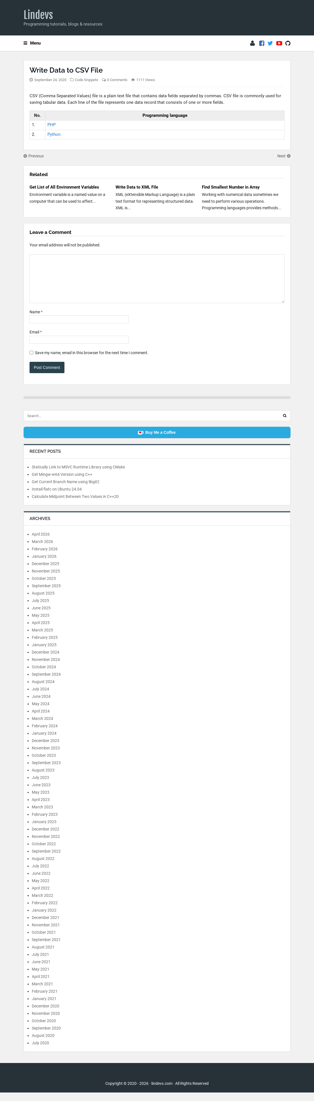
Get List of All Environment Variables (64, 187)
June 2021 (41, 970)
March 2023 (42, 815)
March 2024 (42, 727)
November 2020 (46, 1022)
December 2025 (45, 572)
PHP (51, 124)
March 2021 (42, 992)
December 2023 (45, 749)
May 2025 (40, 624)
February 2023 (45, 823)
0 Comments (117, 80)
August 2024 (43, 690)
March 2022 (42, 904)
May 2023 (40, 800)
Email (36, 340)
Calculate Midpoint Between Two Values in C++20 (75, 505)
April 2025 (41, 631)
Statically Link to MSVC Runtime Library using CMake (78, 475)
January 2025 (44, 653)
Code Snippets (86, 80)
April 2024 (41, 719)
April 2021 (41, 985)
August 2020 (43, 1044)
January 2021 (44, 1007)
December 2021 (45, 926)
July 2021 (40, 963)
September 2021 (46, 948)
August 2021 (43, 955)
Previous (34, 156)
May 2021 (40, 977)
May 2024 (40, 712)
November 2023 (46, 756)
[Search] (284, 424)
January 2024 (44, 741)
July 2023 (40, 786)
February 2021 (45, 1000)
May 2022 (40, 889)
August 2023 (43, 778)
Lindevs (38, 15)
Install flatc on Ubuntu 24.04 (57, 497)
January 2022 (44, 918)
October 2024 (44, 675)
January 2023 (44, 830)
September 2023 (46, 771)
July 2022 (40, 874)
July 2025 (40, 609)
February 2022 (45, 911)
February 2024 (45, 734)
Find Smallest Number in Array (231, 187)
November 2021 (46, 933)
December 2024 (45, 660)
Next (283, 156)
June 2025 (41, 616)
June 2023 (41, 793)
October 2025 (44, 587)
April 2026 (41, 542)
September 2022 (46, 859)
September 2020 (46, 1036)
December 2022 (45, 837)
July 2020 (40, 1051)
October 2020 (44, 1029)
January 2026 (44, 565)
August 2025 (43, 601)
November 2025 (46, 579)
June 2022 (41, 882)
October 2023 (44, 764)
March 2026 (42, 550)
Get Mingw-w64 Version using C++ (62, 483)
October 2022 (44, 852)
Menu (32, 43)
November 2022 (46, 845)
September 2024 (46, 683)
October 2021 (44, 941)
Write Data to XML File (137, 187)
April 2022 (41, 896)
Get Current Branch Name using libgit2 (65, 490)
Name (36, 320)
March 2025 (42, 638)
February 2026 (45, 557)
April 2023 (41, 808)
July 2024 (40, 697)
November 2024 (46, 668)
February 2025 (45, 646)
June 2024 (41, 705)
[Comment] (157, 283)
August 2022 (43, 867)
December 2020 (45, 1014)
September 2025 (46, 594)
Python (53, 134)
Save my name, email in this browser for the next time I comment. (91, 361)
